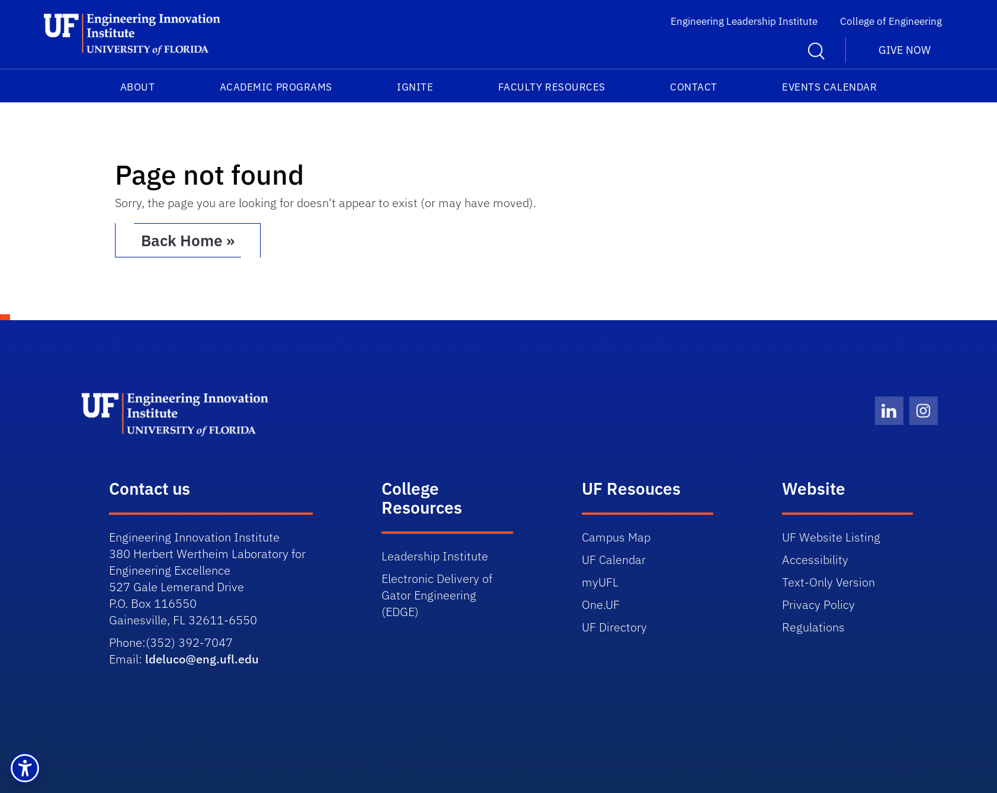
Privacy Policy (818, 605)
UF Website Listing (831, 537)
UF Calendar (614, 560)
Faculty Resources (551, 87)
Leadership (436, 556)
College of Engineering (891, 21)
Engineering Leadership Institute (744, 21)
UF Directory (614, 627)
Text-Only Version (828, 582)
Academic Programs (276, 87)
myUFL (600, 582)
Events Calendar (829, 87)
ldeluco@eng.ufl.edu (202, 659)
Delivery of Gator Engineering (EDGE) (437, 595)
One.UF (601, 605)
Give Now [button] (905, 50)
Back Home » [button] (188, 240)
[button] (24, 768)
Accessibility (815, 560)
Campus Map (616, 537)
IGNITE (415, 87)
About (137, 87)
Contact (693, 87)
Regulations (813, 627)
